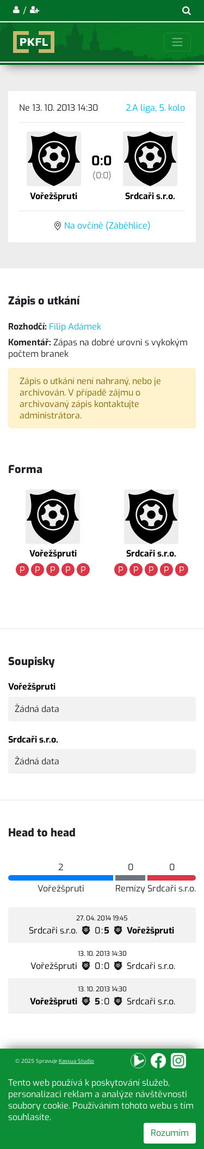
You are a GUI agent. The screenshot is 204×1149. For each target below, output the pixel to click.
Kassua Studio (76, 1060)
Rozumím (170, 1133)
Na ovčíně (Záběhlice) (107, 225)
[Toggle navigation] (177, 42)
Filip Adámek (75, 326)
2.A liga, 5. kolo (155, 107)
